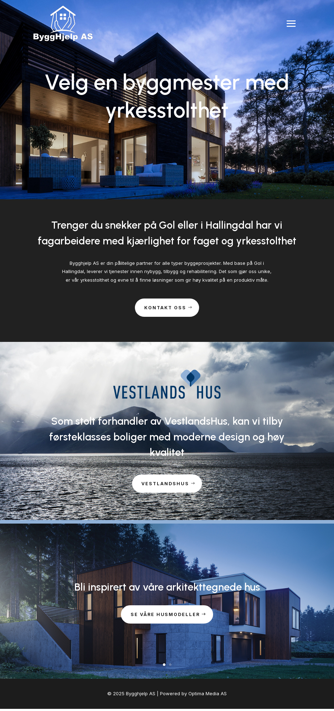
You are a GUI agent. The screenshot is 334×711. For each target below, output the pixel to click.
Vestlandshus (165, 485)
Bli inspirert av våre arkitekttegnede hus (167, 588)
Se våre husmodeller (165, 617)
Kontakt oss (165, 308)
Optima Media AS (207, 696)
